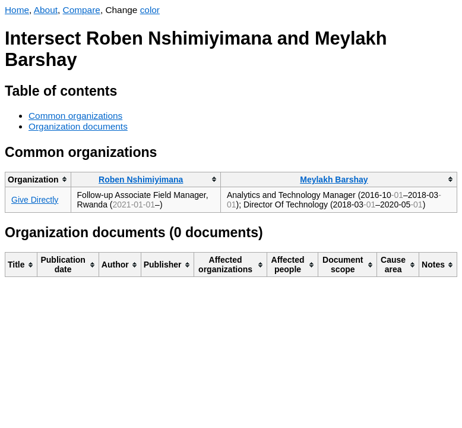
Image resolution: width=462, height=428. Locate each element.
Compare (81, 10)
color (150, 10)
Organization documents (78, 126)
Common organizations (75, 116)
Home (17, 10)
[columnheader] (38, 179)
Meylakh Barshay (334, 179)
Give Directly (34, 199)
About (46, 10)
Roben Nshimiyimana (141, 179)
